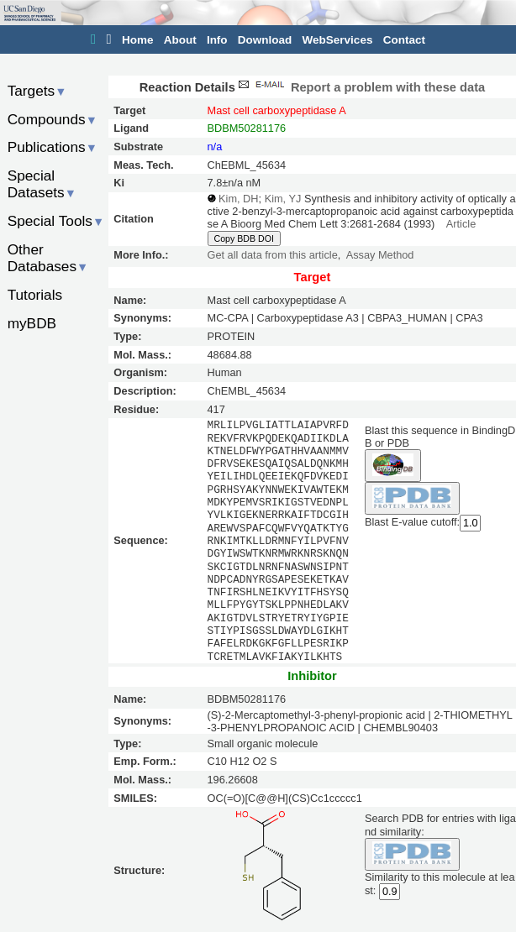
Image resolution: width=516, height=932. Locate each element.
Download (265, 40)
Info (217, 40)
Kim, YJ (283, 198)
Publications (52, 147)
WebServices (338, 40)
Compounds (52, 119)
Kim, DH (238, 198)
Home (138, 40)
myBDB (32, 323)
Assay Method (380, 255)
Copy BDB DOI (244, 238)
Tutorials (35, 294)
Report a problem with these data (360, 87)
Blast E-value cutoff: (412, 522)
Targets (37, 90)
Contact (404, 40)
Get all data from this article (273, 255)
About (180, 40)
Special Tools (56, 220)
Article (461, 223)
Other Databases (48, 258)
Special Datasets (42, 184)
